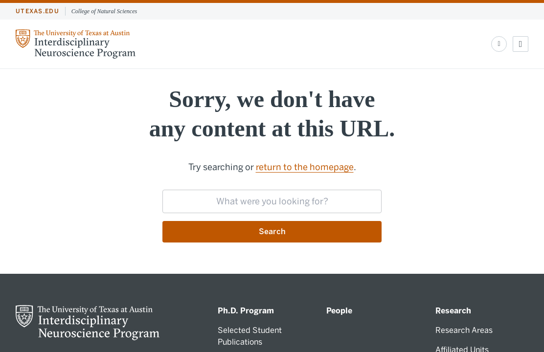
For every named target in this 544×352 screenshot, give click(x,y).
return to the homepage (305, 167)
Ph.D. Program (246, 310)
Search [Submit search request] (272, 231)
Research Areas (464, 330)
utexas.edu (37, 11)
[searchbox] (272, 201)
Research (453, 310)
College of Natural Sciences (104, 11)
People (339, 310)
